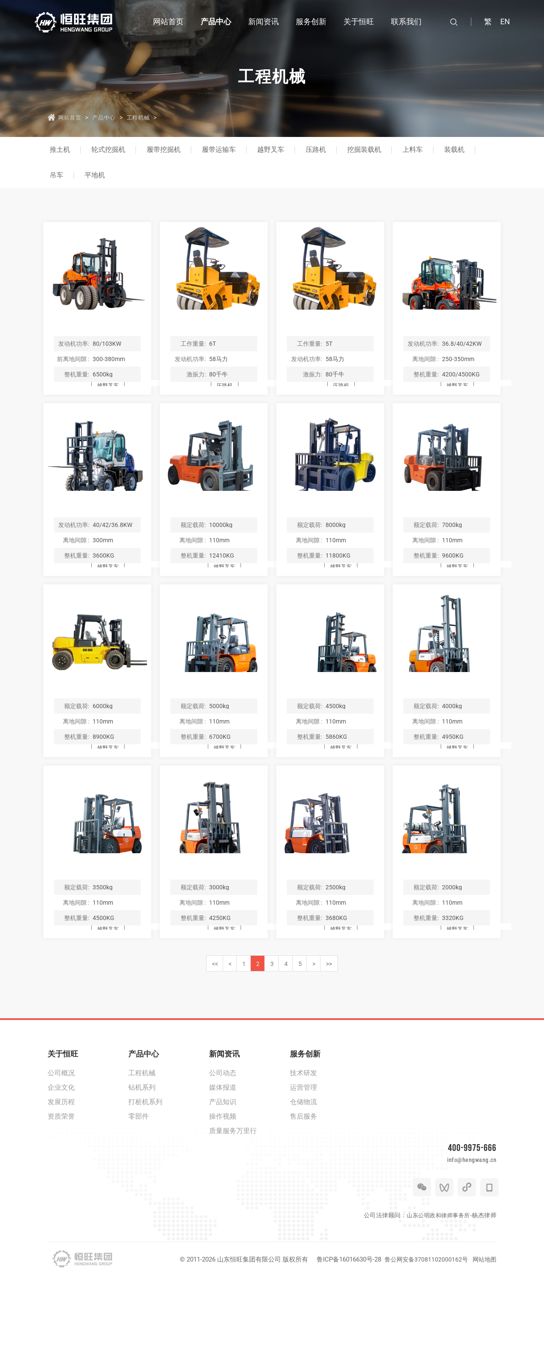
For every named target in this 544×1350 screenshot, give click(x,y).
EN (505, 21)
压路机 (316, 149)
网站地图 (483, 1332)
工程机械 (152, 117)
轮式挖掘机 (108, 149)
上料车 (412, 149)
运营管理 (303, 1152)
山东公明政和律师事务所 (436, 1287)
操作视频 (222, 1181)
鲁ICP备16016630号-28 (344, 1332)
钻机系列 (142, 1152)
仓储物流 (303, 1166)
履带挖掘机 (164, 149)
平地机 (95, 175)
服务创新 (305, 1118)
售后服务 (303, 1181)
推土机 (60, 149)
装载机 (454, 149)
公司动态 (222, 1138)
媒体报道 (222, 1152)
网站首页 (71, 117)
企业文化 (61, 1152)
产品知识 (222, 1166)
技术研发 (303, 1138)
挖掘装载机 (364, 149)
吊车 (56, 175)
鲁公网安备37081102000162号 (423, 1332)
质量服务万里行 (233, 1195)
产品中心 (111, 117)
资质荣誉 (61, 1181)
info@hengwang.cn (459, 1230)
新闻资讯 (224, 1118)
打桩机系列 (145, 1166)
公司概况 (61, 1138)
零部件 (138, 1181)
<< (172, 1026)
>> (371, 1026)
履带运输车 (219, 149)
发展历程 (61, 1166)
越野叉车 (270, 149)
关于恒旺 (63, 1118)
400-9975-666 (469, 1213)
